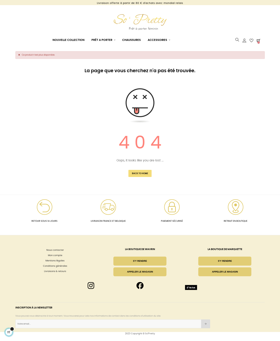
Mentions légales (55, 261)
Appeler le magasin (140, 271)
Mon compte (55, 255)
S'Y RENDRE (140, 261)
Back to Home (140, 173)
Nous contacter (55, 250)
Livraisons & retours (55, 271)
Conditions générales (55, 266)
